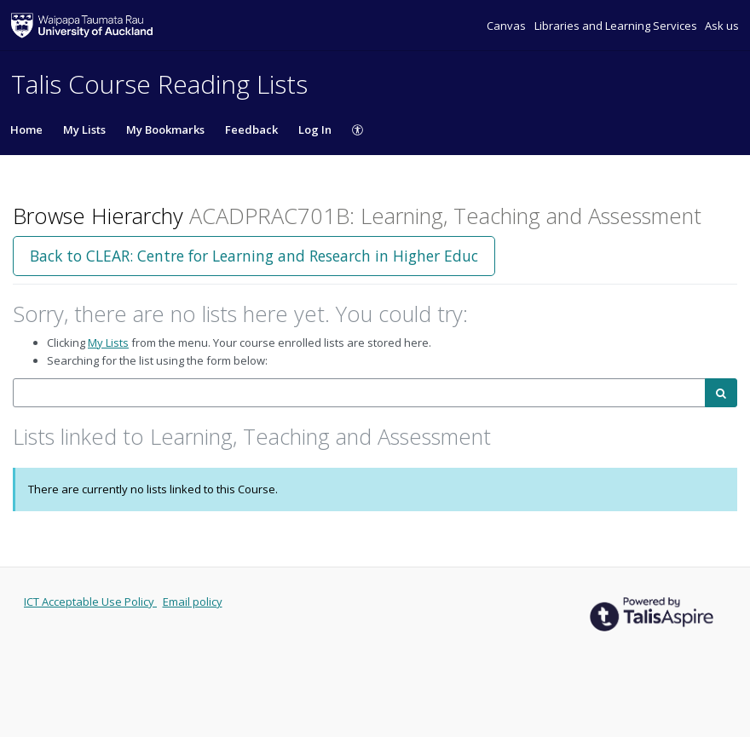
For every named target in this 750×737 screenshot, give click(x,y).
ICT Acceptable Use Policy (90, 601)
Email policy (192, 601)
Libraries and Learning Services (617, 25)
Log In (315, 129)
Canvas (507, 25)
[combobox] (359, 393)
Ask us (722, 25)
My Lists (84, 129)
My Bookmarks (165, 129)
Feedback (251, 129)
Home (26, 129)
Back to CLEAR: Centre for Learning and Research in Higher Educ (254, 255)
